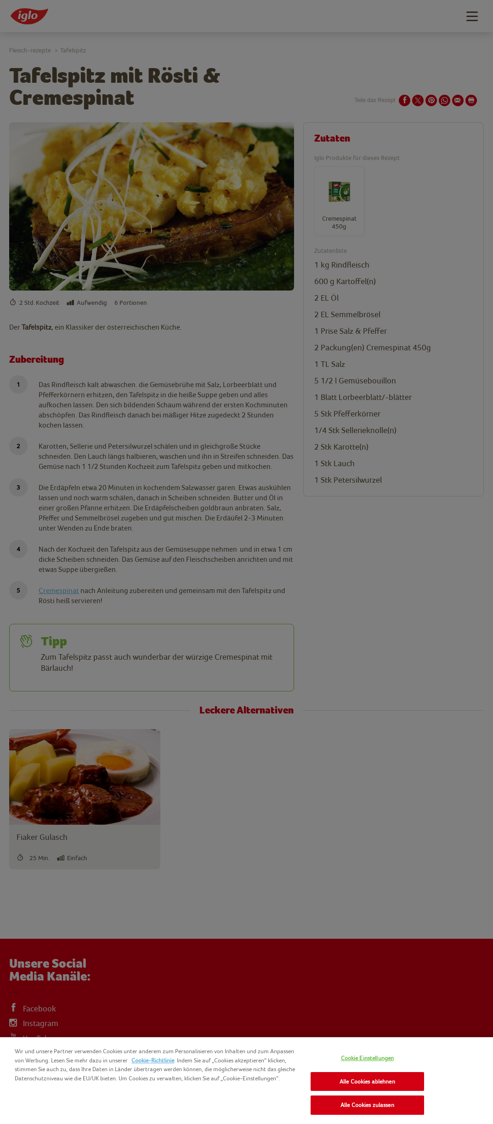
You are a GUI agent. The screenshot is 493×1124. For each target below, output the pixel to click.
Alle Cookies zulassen (367, 1104)
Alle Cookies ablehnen (367, 1081)
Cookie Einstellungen (367, 1058)
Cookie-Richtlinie (152, 1060)
